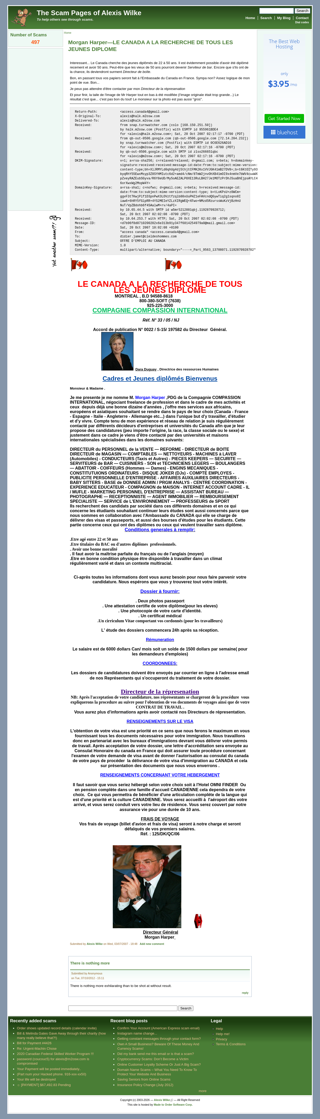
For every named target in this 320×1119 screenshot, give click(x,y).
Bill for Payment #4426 (34, 1043)
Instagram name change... (137, 1033)
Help (219, 1029)
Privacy (221, 1039)
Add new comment (152, 944)
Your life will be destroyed (36, 1079)
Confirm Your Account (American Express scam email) (158, 1028)
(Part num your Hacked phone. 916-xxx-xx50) (51, 1074)
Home (250, 18)
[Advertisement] (36, 128)
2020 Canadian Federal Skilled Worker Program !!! (55, 1054)
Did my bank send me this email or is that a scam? (155, 1054)
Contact (302, 18)
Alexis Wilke (95, 944)
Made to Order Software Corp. (173, 1104)
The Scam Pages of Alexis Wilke (89, 13)
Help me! (222, 1034)
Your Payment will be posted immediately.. (49, 1069)
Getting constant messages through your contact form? (159, 1039)
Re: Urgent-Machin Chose (37, 1049)
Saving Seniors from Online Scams (143, 1079)
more (203, 1091)
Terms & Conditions (231, 1044)
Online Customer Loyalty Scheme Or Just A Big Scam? (159, 1064)
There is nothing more (90, 963)
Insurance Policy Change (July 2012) (145, 1085)
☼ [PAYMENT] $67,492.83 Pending (44, 1085)
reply (245, 992)
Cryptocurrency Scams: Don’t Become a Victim (152, 1059)
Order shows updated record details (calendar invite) (57, 1028)
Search (266, 18)
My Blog (283, 18)
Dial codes (302, 22)
